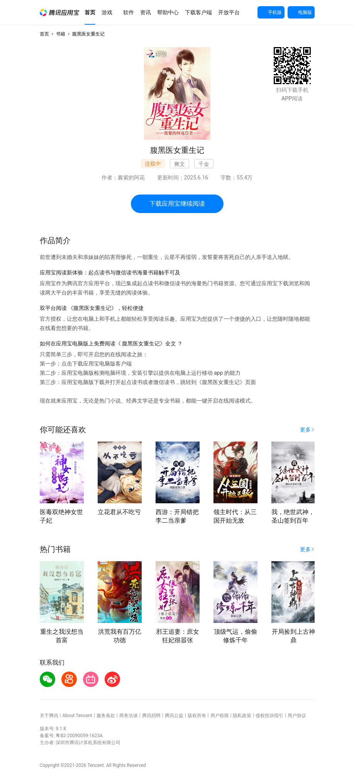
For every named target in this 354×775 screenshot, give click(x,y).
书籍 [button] (60, 34)
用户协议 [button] (297, 715)
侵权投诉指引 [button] (269, 715)
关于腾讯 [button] (49, 715)
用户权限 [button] (219, 715)
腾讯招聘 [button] (151, 715)
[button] (59, 12)
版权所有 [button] (197, 715)
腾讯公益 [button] (174, 715)
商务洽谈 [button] (128, 715)
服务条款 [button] (106, 715)
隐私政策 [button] (242, 715)
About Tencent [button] (77, 715)
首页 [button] (44, 34)
